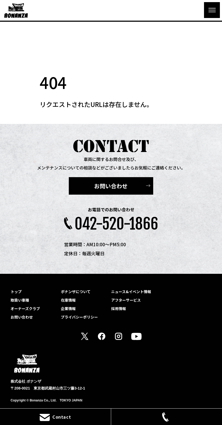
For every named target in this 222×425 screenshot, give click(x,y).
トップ (16, 291)
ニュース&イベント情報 (131, 291)
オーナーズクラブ (25, 308)
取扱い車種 (20, 300)
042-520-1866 (116, 223)
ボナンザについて (75, 291)
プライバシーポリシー (79, 317)
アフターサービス (126, 300)
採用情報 (118, 308)
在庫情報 (68, 300)
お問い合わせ (111, 186)
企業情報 (68, 308)
